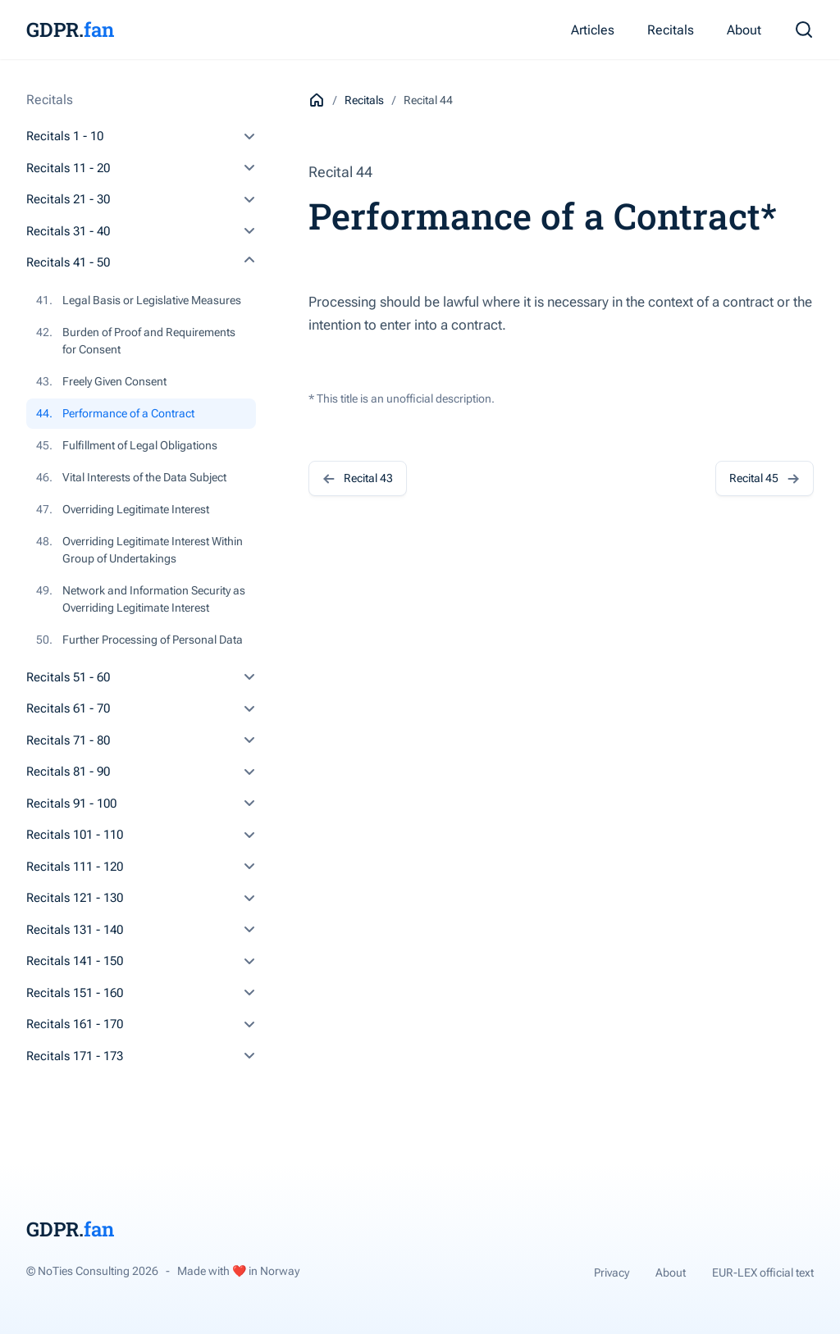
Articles (592, 30)
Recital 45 (764, 478)
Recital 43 (357, 478)
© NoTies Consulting (92, 1270)
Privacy (611, 1272)
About (744, 30)
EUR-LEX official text (763, 1272)
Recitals (670, 30)
